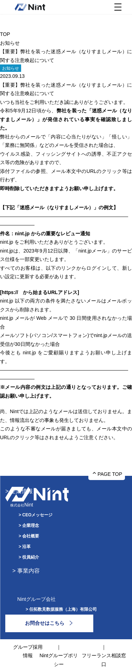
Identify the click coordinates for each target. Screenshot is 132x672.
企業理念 (30, 525)
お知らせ (10, 43)
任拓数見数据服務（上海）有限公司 (63, 609)
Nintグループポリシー (58, 660)
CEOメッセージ (37, 514)
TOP (5, 34)
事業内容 (28, 571)
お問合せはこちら (44, 623)
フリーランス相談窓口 (104, 660)
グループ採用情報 (28, 651)
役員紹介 (30, 557)
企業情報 (21, 491)
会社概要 (30, 536)
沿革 (26, 546)
